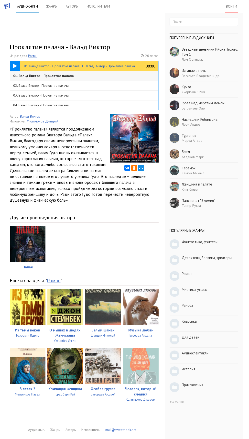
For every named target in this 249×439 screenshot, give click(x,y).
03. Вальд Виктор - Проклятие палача (41, 95)
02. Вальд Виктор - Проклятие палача (41, 85)
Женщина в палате (197, 184)
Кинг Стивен (190, 189)
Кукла (186, 87)
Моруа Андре (192, 140)
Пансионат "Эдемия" (198, 200)
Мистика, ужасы (194, 289)
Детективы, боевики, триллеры (207, 257)
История (188, 369)
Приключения (192, 385)
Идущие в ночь (194, 70)
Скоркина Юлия (193, 92)
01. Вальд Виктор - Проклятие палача (43, 76)
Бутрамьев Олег (194, 108)
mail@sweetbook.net (120, 430)
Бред (186, 151)
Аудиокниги (27, 6)
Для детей (190, 337)
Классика (189, 321)
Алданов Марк (193, 157)
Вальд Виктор (30, 116)
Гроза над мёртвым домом (203, 103)
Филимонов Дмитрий (42, 121)
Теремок (188, 168)
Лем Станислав (193, 59)
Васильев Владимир (197, 76)
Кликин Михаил (193, 173)
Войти (231, 6)
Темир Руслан (192, 205)
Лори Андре (191, 124)
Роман (32, 56)
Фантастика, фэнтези (199, 242)
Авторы (72, 6)
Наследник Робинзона (199, 119)
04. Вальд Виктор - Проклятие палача (41, 105)
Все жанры (177, 401)
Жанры (51, 6)
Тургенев (189, 135)
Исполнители (98, 6)
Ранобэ (187, 305)
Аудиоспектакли (195, 353)
